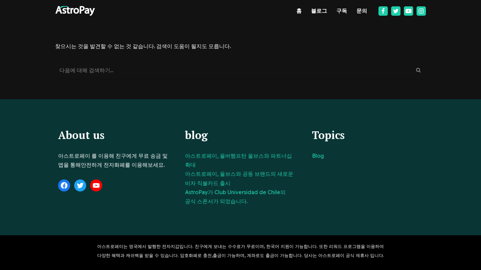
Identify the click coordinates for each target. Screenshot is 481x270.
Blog (318, 155)
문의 (361, 10)
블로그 (319, 10)
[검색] (233, 70)
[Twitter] (395, 11)
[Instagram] (421, 11)
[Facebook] (383, 11)
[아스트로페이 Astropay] (75, 11)
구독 (341, 10)
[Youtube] (408, 11)
